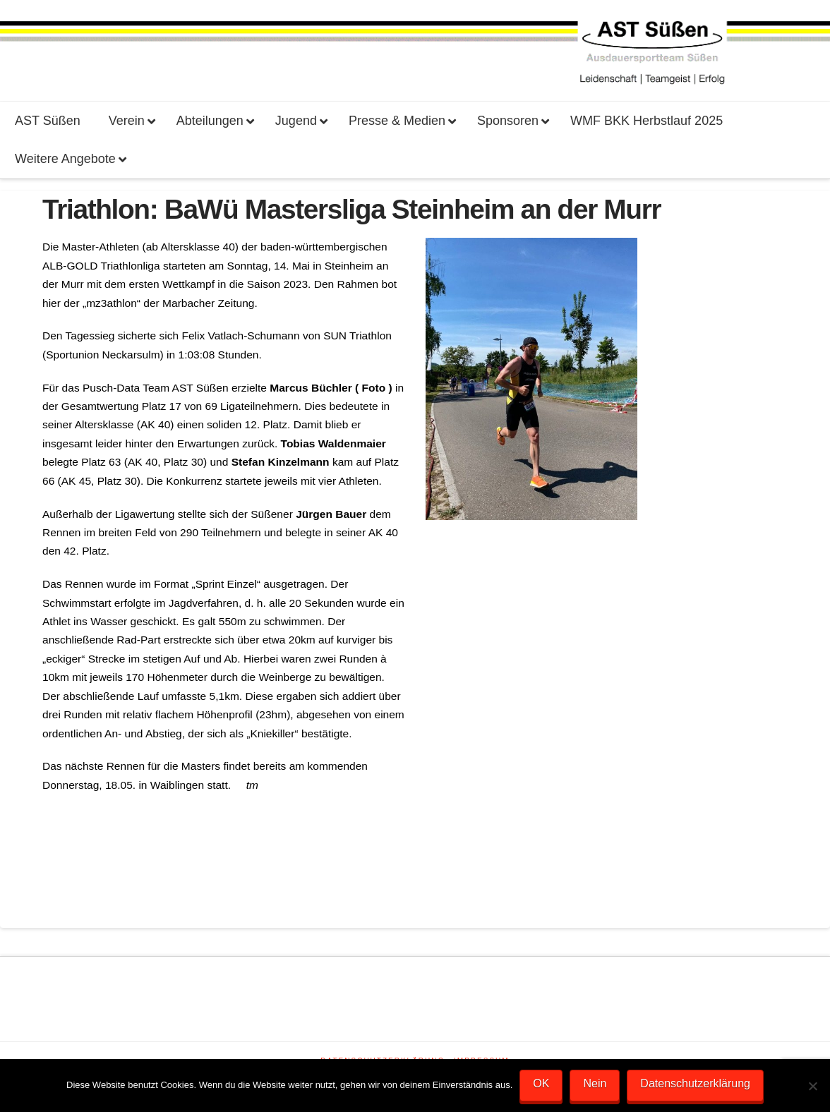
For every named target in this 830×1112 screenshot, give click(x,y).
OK (541, 1083)
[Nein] (812, 1086)
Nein (594, 1083)
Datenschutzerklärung (695, 1083)
